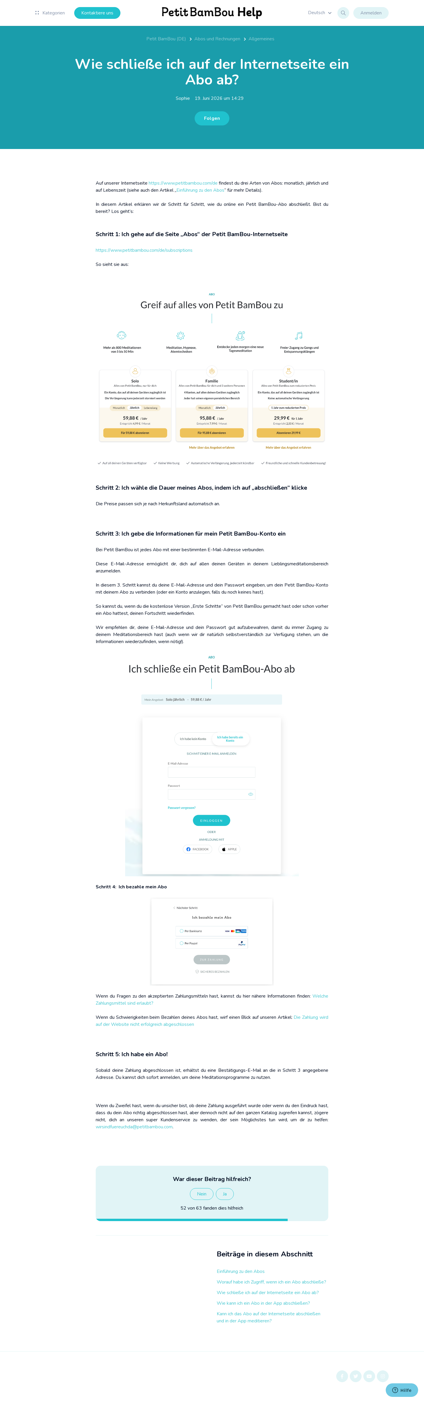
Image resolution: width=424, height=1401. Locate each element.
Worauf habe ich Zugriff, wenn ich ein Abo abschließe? (271, 1282)
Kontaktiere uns (97, 13)
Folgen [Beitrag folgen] (212, 118)
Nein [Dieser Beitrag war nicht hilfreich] (201, 1194)
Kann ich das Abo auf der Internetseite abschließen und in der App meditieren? (268, 1317)
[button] (320, 12)
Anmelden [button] (371, 13)
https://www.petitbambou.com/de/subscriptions (144, 250)
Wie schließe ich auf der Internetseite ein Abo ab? (268, 1292)
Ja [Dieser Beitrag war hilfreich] (225, 1194)
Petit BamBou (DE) (166, 39)
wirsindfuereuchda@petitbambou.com (134, 1127)
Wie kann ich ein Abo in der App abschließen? (263, 1303)
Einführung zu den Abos (241, 1271)
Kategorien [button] (50, 13)
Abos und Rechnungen (217, 39)
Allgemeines (261, 39)
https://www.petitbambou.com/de (183, 183)
